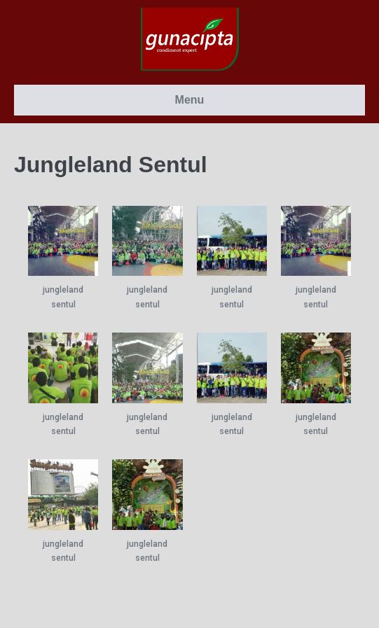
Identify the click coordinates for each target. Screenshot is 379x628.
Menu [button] (190, 100)
